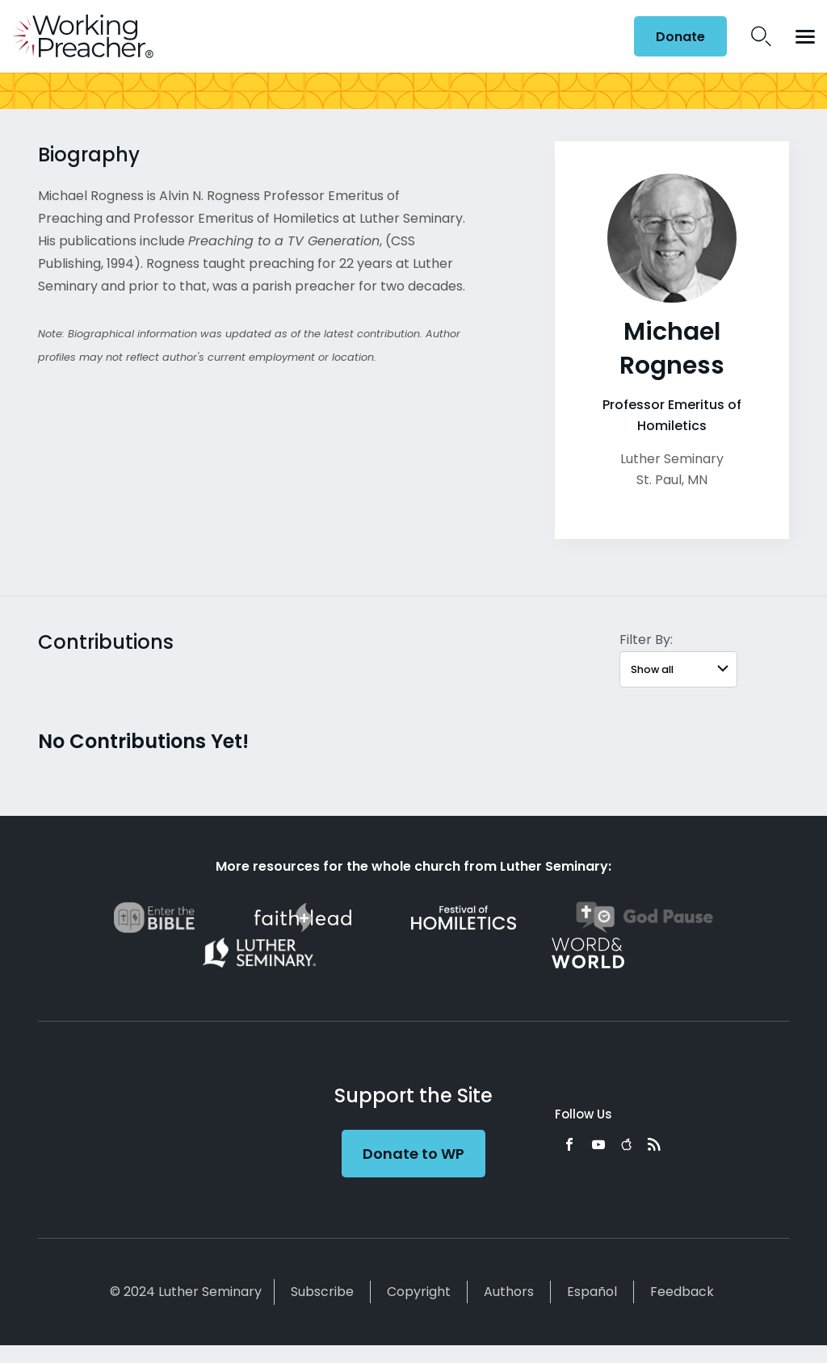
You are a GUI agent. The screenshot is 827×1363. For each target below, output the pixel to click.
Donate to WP (413, 1153)
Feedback (682, 1291)
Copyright (419, 1291)
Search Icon (761, 36)
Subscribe (322, 1291)
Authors (509, 1291)
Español (592, 1291)
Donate (680, 36)
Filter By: (646, 639)
